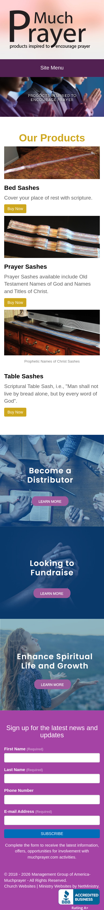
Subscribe (52, 833)
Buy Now (15, 208)
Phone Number (19, 790)
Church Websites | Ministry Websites (38, 886)
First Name (23, 748)
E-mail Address (28, 811)
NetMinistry (88, 886)
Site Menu (52, 68)
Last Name (23, 769)
